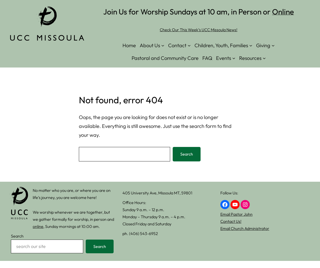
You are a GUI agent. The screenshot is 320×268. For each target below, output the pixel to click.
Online (283, 11)
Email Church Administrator (244, 228)
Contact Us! (230, 221)
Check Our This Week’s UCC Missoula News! (198, 29)
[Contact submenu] (189, 45)
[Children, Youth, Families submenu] (250, 45)
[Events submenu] (233, 58)
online (38, 226)
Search (186, 154)
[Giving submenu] (273, 45)
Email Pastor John (236, 214)
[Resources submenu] (264, 58)
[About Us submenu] (162, 45)
